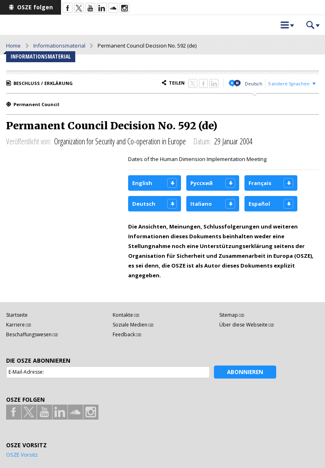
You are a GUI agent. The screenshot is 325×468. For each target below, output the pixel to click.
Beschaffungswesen (29, 334)
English (142, 183)
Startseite (17, 314)
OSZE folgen (35, 7)
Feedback (124, 334)
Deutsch (253, 84)
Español (259, 203)
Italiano (201, 203)
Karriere (15, 324)
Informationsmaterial (59, 45)
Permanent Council (36, 104)
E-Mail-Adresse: (26, 371)
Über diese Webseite (243, 324)
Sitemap (228, 314)
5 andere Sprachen (289, 84)
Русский (201, 183)
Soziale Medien (130, 324)
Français (260, 183)
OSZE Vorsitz (22, 454)
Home (13, 45)
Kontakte (123, 314)
